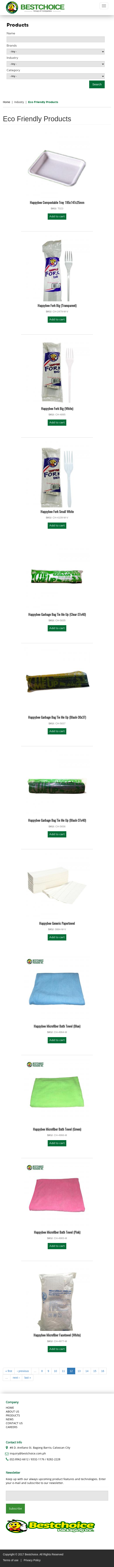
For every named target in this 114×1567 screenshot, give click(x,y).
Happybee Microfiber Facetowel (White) (57, 1335)
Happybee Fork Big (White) (57, 408)
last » (27, 1377)
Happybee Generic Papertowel (57, 923)
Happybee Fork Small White (57, 511)
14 (87, 1371)
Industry (12, 58)
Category (13, 70)
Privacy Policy (32, 1560)
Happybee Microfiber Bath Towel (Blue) (57, 1026)
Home (6, 102)
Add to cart (57, 216)
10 (55, 1371)
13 (79, 1371)
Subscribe (15, 1508)
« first (8, 1371)
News (10, 1419)
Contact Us (14, 1423)
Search (97, 84)
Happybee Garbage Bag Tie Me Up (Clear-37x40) (57, 614)
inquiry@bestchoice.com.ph (28, 1453)
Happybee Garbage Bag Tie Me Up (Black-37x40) (57, 820)
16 (102, 1371)
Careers (11, 1427)
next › (16, 1377)
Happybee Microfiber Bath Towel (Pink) (57, 1232)
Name (11, 33)
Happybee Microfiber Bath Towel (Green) (57, 1129)
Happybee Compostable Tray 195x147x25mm (57, 202)
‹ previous (23, 1371)
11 (63, 1371)
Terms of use (10, 1560)
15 (94, 1371)
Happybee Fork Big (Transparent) (57, 305)
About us (12, 1411)
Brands (12, 45)
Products (13, 1415)
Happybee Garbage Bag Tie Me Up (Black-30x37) (57, 717)
